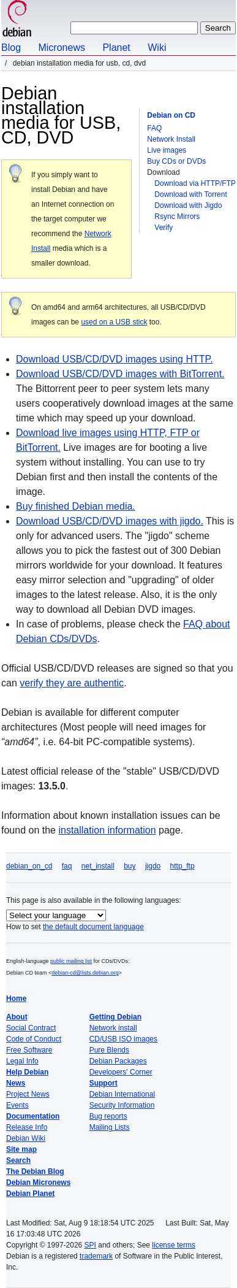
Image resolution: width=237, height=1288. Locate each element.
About (17, 1017)
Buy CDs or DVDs (176, 161)
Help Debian (27, 1072)
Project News (28, 1094)
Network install (113, 1028)
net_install (98, 866)
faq (67, 866)
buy (129, 866)
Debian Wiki (25, 1138)
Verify (163, 227)
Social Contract (31, 1028)
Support (103, 1083)
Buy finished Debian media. (75, 506)
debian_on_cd (29, 866)
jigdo (152, 866)
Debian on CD (171, 115)
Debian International (122, 1094)
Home (16, 998)
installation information (107, 830)
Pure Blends (109, 1050)
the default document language (93, 926)
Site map (21, 1149)
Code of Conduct (33, 1039)
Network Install (171, 139)
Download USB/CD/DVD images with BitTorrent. (120, 374)
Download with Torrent (190, 194)
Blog (11, 47)
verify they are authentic (72, 683)
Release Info (26, 1127)
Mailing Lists (109, 1127)
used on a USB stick (114, 322)
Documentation (32, 1116)
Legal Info (22, 1061)
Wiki (157, 47)
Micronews (61, 47)
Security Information (122, 1105)
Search (18, 1160)
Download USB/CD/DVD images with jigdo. (109, 521)
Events (17, 1105)
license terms (173, 1245)
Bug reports (108, 1116)
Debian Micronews (38, 1182)
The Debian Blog (35, 1171)
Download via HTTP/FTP (195, 183)
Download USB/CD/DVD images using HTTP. (114, 359)
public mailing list (71, 961)
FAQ (154, 128)
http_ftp (182, 866)
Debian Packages (118, 1061)
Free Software (29, 1050)
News (15, 1083)
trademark (96, 1256)
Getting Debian (115, 1017)
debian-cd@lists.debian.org (84, 973)
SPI (90, 1245)
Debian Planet (30, 1193)
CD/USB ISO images (123, 1039)
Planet (116, 47)
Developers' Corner (120, 1072)
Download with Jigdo (188, 205)
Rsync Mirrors (177, 216)
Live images (166, 150)
